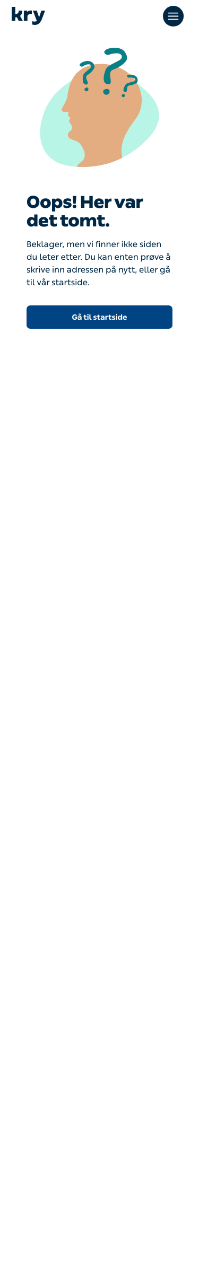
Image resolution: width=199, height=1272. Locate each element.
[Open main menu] (174, 16)
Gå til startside (99, 317)
